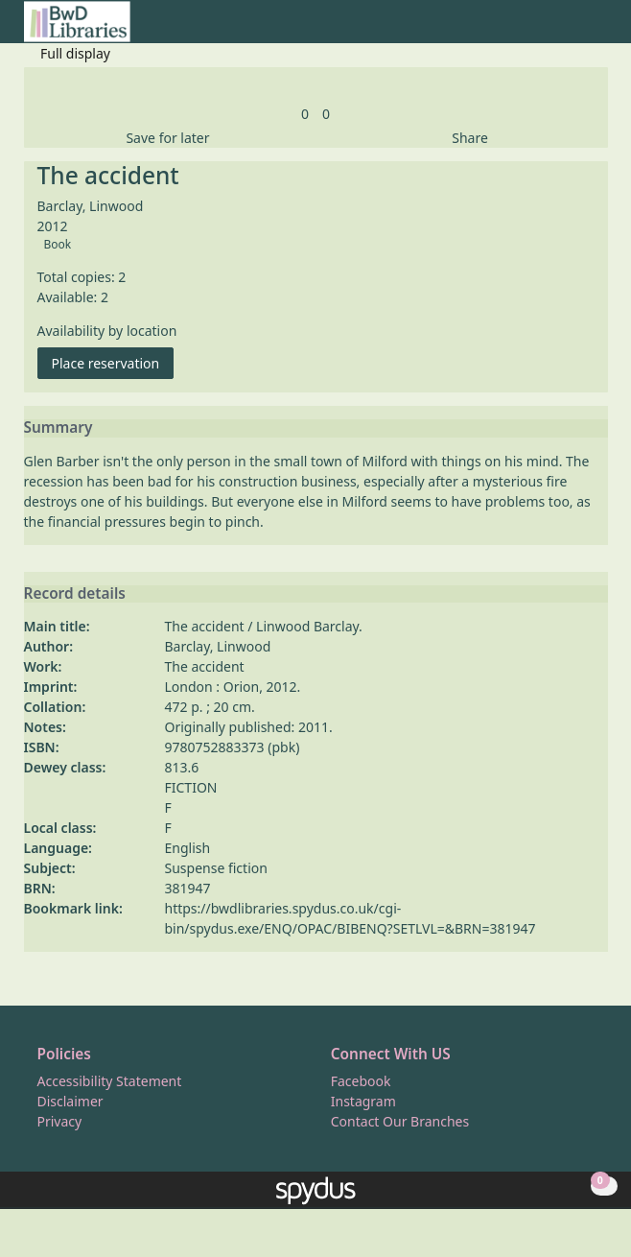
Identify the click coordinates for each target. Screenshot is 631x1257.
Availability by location (107, 330)
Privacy (59, 1121)
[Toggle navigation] (598, 29)
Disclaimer (70, 1101)
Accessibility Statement (109, 1081)
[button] (574, 29)
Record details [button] (75, 594)
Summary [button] (58, 428)
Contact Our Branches (400, 1121)
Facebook (361, 1081)
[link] (305, 114)
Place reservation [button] (113, 362)
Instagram (363, 1101)
